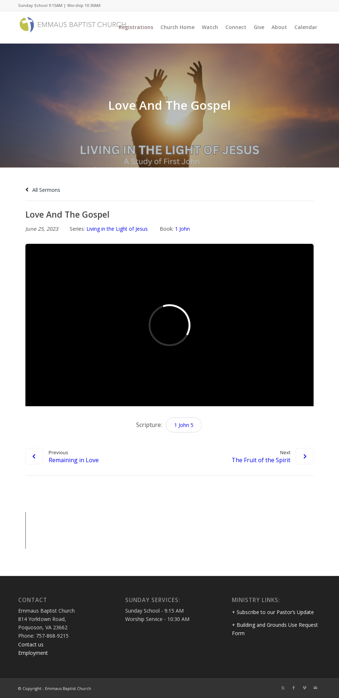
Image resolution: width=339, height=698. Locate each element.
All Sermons (42, 189)
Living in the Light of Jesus (117, 228)
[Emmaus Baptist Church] (72, 27)
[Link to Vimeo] (304, 687)
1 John (182, 228)
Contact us (31, 644)
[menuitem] (136, 27)
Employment (33, 652)
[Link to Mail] (315, 687)
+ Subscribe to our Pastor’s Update (273, 612)
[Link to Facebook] (293, 687)
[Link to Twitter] (282, 687)
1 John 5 (183, 424)
